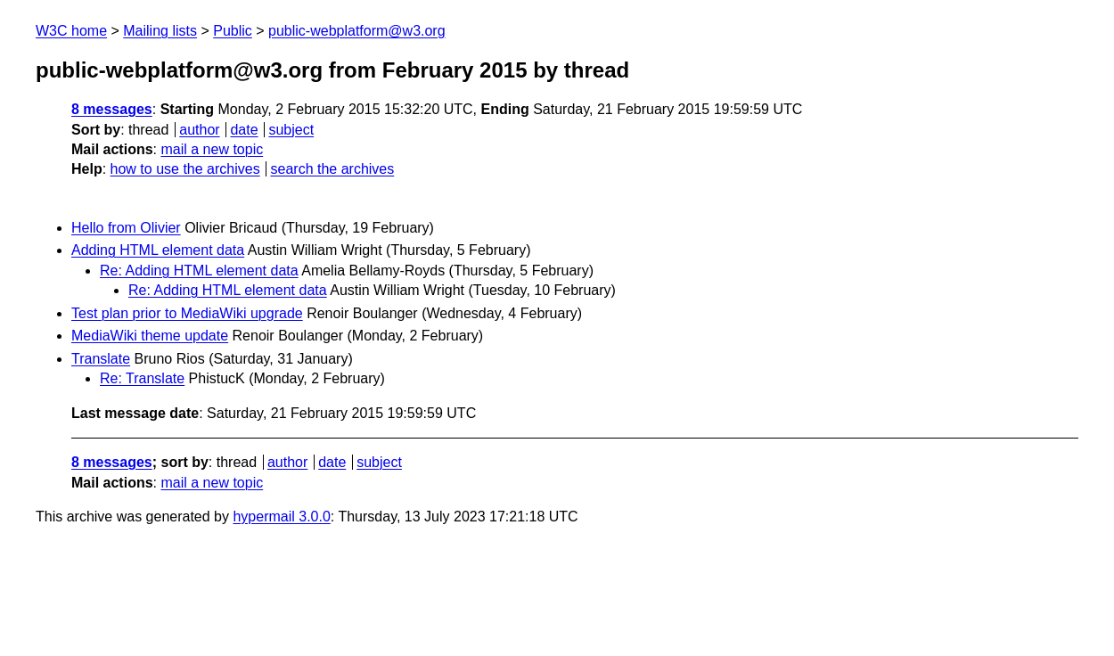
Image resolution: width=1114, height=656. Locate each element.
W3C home (71, 30)
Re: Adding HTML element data (199, 270)
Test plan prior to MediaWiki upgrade (187, 313)
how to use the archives (185, 168)
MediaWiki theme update (149, 335)
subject (291, 129)
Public (232, 30)
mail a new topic (211, 149)
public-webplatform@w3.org (357, 30)
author (199, 129)
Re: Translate (142, 378)
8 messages (111, 109)
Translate (100, 358)
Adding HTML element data (157, 250)
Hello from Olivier (126, 227)
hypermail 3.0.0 (281, 516)
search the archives (333, 168)
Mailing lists (160, 30)
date (244, 129)
